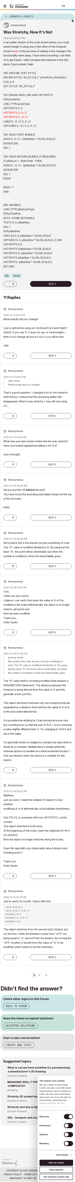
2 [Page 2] (39, 975)
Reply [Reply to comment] (53, 355)
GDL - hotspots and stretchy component (33, 1117)
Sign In (70, 6)
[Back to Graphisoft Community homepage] (19, 5)
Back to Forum (16, 1006)
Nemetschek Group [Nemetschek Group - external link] (54, 1178)
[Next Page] (46, 975)
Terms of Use (32, 1174)
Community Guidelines (56, 1174)
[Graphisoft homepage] (59, 1153)
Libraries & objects (17, 1075)
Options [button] (70, 15)
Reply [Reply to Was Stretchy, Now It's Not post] (53, 284)
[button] (7, 284)
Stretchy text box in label (23, 1107)
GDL (7, 275)
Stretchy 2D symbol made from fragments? (35, 1096)
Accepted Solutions (20, 1025)
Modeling (12, 1090)
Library (16, 275)
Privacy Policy (13, 1174)
